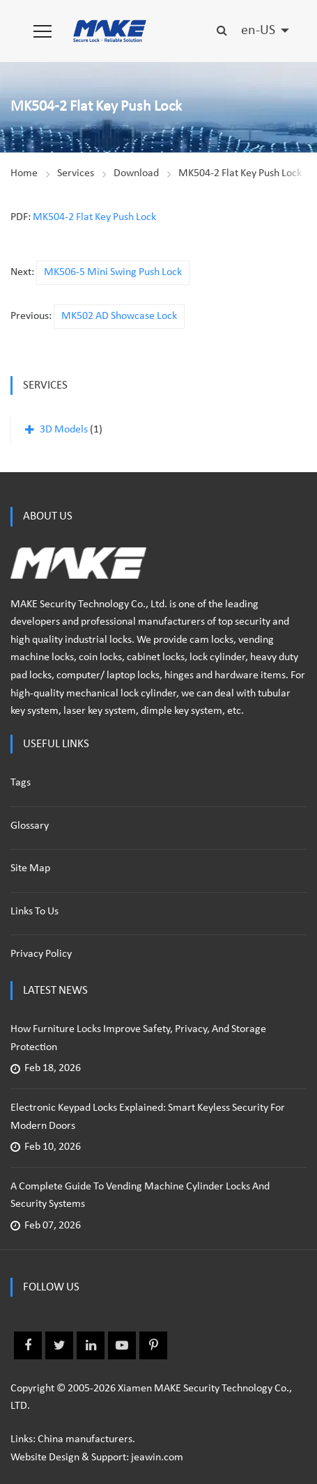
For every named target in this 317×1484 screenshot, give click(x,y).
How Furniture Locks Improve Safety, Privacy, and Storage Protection (138, 1038)
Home (24, 173)
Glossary (29, 825)
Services (75, 173)
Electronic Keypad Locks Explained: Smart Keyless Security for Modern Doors (147, 1117)
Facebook (28, 1345)
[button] (42, 31)
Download (136, 173)
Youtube (122, 1345)
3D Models (64, 429)
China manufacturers (85, 1439)
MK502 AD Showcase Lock (119, 316)
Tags (20, 782)
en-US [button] (259, 31)
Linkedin (91, 1345)
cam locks (211, 640)
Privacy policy (41, 954)
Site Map (30, 868)
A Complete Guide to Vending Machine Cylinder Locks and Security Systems (140, 1195)
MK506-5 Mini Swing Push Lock (113, 272)
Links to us (34, 911)
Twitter (59, 1345)
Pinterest (153, 1345)
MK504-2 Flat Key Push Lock (240, 173)
